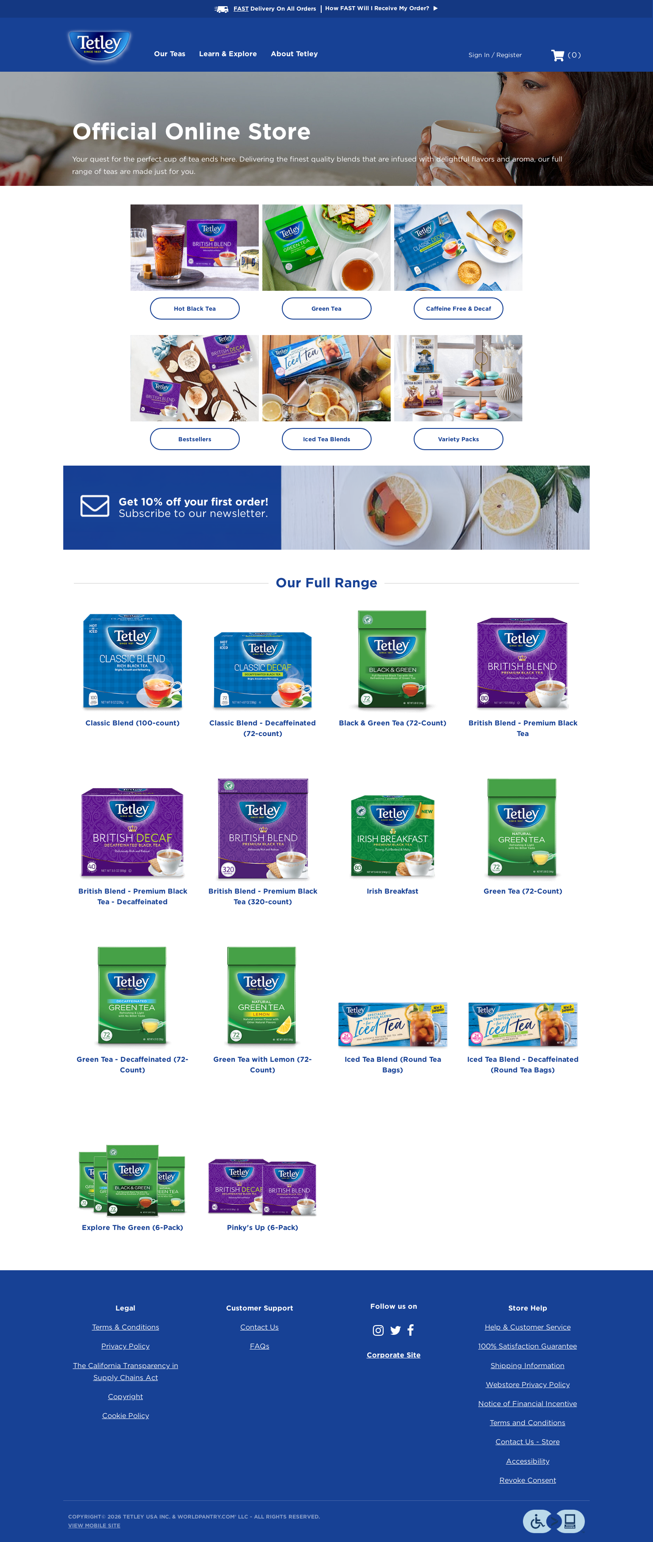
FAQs (259, 1346)
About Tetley (294, 54)
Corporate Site (394, 1355)
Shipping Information (528, 1365)
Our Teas (169, 54)
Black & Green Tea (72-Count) (392, 723)
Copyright (125, 1396)
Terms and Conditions (527, 1423)
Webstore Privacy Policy (528, 1384)
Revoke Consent (527, 1480)
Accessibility (527, 1461)
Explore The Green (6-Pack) (132, 1227)
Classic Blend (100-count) (132, 723)
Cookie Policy (125, 1415)
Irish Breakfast (393, 891)
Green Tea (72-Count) (523, 891)
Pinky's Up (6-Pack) (262, 1227)
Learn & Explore (228, 54)
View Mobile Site (94, 1525)
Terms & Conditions (125, 1327)
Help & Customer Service (528, 1327)
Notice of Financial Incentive (527, 1403)
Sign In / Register (495, 54)
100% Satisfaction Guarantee (527, 1346)
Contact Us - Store (528, 1442)
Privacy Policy (125, 1346)
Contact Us (259, 1327)
